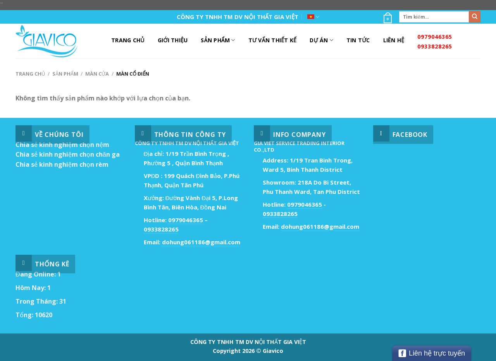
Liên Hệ (394, 40)
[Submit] (474, 16)
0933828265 (434, 46)
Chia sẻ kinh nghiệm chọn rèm (62, 164)
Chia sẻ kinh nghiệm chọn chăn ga (68, 154)
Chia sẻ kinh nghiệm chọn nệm (62, 144)
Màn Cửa (97, 73)
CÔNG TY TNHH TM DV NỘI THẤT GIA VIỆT (238, 17)
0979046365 (434, 36)
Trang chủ (30, 73)
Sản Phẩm (218, 40)
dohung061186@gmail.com (201, 242)
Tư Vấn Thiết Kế (272, 40)
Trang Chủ (128, 40)
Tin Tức (358, 40)
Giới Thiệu (173, 40)
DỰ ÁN (321, 40)
